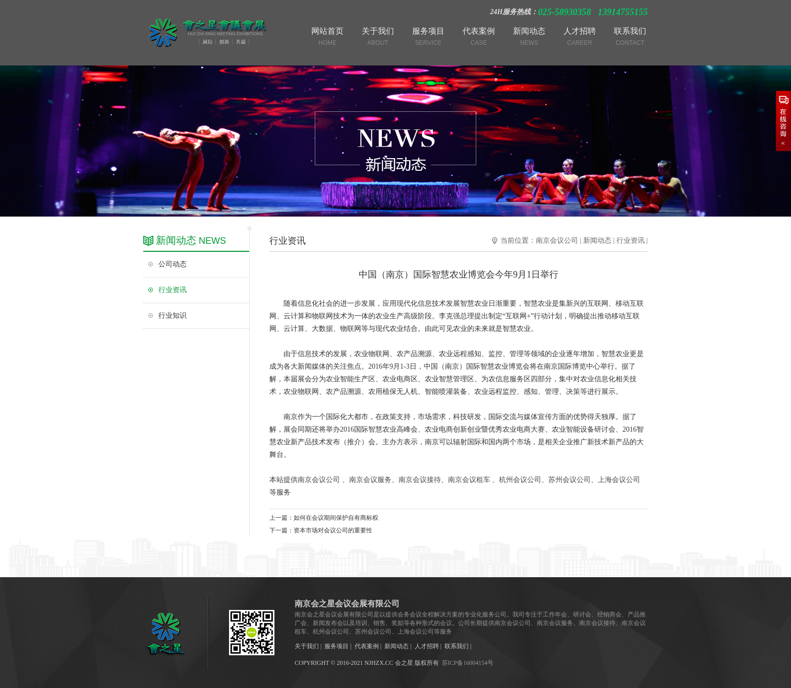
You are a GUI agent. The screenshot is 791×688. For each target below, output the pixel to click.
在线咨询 (783, 121)
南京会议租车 (469, 480)
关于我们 (307, 646)
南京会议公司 (557, 240)
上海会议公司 (619, 480)
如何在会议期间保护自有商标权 (336, 517)
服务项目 (336, 646)
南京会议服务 (370, 480)
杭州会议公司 (520, 480)
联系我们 (456, 646)
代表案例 (367, 646)
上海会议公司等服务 (425, 631)
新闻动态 (597, 240)
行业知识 (172, 315)
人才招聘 (427, 646)
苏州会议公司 (569, 480)
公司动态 (172, 264)
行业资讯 (172, 290)
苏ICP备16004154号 (468, 662)
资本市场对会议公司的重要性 (333, 530)
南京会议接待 (420, 480)
